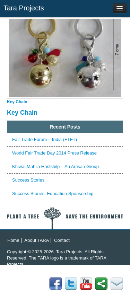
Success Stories (28, 180)
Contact (62, 240)
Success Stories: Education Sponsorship (52, 193)
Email (55, 283)
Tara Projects (23, 8)
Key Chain (17, 101)
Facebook (116, 283)
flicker (70, 283)
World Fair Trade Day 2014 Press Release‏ (54, 153)
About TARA (36, 240)
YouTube (86, 283)
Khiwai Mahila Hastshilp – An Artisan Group (55, 166)
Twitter (101, 283)
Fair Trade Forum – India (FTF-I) (44, 139)
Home (13, 240)
